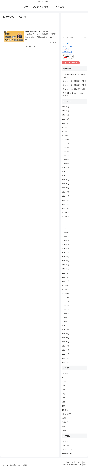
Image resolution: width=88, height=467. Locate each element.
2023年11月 (66, 224)
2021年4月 (65, 350)
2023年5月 (65, 249)
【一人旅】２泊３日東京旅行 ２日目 (74, 85)
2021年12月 (66, 317)
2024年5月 (65, 200)
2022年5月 (65, 297)
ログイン (65, 441)
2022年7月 (65, 289)
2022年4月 (65, 301)
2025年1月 (65, 168)
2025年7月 (65, 143)
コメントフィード (67, 449)
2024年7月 (65, 192)
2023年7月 (65, 240)
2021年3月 (65, 354)
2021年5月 (65, 346)
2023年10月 (66, 228)
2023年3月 (65, 257)
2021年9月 (65, 330)
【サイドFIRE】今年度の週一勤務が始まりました (74, 76)
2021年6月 (65, 342)
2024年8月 (65, 188)
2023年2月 (65, 261)
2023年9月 (65, 232)
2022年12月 (66, 269)
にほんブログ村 (67, 46)
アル (63, 385)
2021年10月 (66, 326)
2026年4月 (65, 107)
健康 (63, 402)
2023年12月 (66, 220)
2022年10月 (66, 277)
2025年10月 (66, 131)
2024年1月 (65, 216)
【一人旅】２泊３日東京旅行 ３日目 (74, 81)
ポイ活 (64, 394)
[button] (85, 37)
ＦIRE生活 (65, 381)
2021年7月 (65, 338)
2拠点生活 (65, 373)
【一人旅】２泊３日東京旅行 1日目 (73, 89)
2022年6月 (65, 293)
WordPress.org (67, 453)
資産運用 (65, 422)
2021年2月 (65, 358)
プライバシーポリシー (80, 462)
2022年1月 (65, 313)
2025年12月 (66, 123)
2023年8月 (65, 236)
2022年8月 (65, 285)
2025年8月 (65, 139)
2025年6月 (65, 147)
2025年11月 (66, 127)
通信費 (64, 430)
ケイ (63, 390)
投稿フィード (66, 445)
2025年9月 (65, 135)
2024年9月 (65, 184)
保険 (63, 398)
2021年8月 (65, 334)
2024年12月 (66, 172)
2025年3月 (65, 159)
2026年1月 (65, 119)
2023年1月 (65, 265)
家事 (63, 406)
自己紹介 (65, 418)
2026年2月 (65, 115)
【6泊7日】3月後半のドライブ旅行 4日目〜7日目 (74, 94)
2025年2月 (65, 163)
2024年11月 (66, 176)
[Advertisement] (30, 23)
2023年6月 (65, 244)
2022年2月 (65, 309)
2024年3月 (65, 208)
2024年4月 (65, 204)
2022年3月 (65, 305)
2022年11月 (66, 273)
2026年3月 (65, 111)
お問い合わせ (70, 462)
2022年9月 (65, 281)
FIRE (64, 377)
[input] (74, 37)
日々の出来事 (66, 414)
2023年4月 (65, 253)
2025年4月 (65, 155)
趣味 (63, 426)
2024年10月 (66, 180)
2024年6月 (65, 196)
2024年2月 (65, 212)
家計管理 (65, 410)
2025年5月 (65, 151)
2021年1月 (65, 362)
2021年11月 (66, 321)
